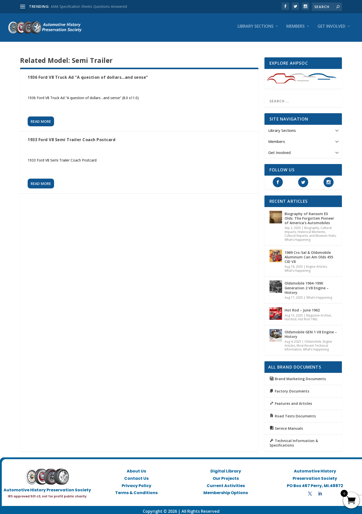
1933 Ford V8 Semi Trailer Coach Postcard (71, 137)
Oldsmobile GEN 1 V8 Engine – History (311, 331)
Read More (41, 118)
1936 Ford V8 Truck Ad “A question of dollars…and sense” (88, 74)
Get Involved (331, 29)
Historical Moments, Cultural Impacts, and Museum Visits (310, 231)
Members (295, 29)
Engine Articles (316, 264)
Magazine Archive (318, 312)
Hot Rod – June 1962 (302, 307)
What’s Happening (297, 237)
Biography (311, 225)
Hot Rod (290, 316)
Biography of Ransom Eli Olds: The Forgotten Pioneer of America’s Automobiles (309, 215)
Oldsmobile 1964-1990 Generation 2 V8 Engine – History (307, 285)
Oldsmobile (312, 339)
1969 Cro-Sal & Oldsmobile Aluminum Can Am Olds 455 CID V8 (309, 254)
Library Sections (256, 29)
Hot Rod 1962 (308, 316)
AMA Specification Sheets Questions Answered (89, 6)
